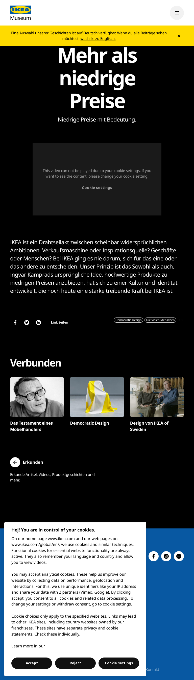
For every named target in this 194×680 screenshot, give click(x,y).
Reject (75, 663)
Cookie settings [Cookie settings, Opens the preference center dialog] (119, 663)
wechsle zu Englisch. (98, 38)
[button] (26, 462)
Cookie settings (97, 187)
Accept (32, 663)
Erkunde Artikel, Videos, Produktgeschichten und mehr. (52, 477)
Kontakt (152, 669)
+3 (180, 320)
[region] (75, 599)
